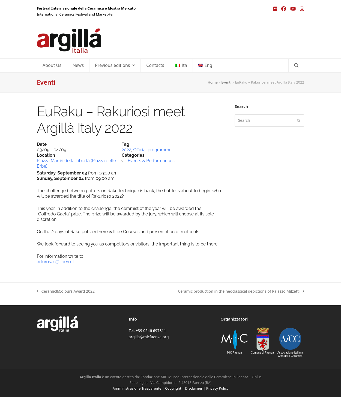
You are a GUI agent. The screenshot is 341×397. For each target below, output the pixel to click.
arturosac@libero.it (55, 261)
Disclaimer (193, 388)
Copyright (173, 388)
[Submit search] (298, 120)
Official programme (152, 149)
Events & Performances (151, 160)
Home (213, 82)
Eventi (226, 82)
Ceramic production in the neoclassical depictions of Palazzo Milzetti (241, 291)
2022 (126, 149)
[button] (296, 65)
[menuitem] (181, 65)
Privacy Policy (217, 388)
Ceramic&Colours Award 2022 (66, 291)
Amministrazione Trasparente (137, 388)
